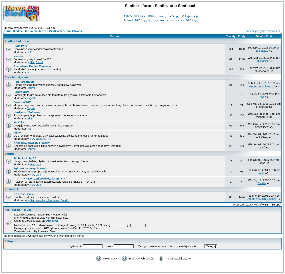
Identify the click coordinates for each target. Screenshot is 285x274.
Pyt (29, 128)
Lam (38, 164)
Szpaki (31, 108)
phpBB (9, 153)
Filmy (17, 132)
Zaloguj (192, 20)
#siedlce (19, 56)
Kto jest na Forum (18, 209)
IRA (29, 52)
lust (262, 96)
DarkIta (262, 183)
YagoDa (31, 98)
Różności (11, 189)
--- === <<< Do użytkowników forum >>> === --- (44, 178)
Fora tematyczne (17, 77)
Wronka (40, 200)
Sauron (31, 87)
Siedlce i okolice (17, 41)
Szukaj (140, 16)
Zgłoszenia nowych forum (30, 168)
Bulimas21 (262, 60)
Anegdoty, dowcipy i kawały (32, 142)
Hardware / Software (27, 112)
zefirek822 (262, 50)
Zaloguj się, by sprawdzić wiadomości (159, 20)
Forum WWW (22, 102)
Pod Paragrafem (24, 81)
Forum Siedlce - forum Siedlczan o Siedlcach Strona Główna (43, 31)
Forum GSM (21, 91)
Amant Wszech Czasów (262, 198)
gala (261, 173)
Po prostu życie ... (25, 194)
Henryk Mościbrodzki (261, 86)
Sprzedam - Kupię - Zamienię (32, 66)
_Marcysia (53, 200)
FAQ (128, 16)
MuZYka (19, 122)
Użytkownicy (157, 16)
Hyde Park (20, 45)
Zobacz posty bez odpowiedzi (263, 31)
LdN (29, 118)
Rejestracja (190, 16)
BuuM (39, 62)
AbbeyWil (52, 220)
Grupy (174, 16)
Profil (128, 20)
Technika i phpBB (25, 158)
